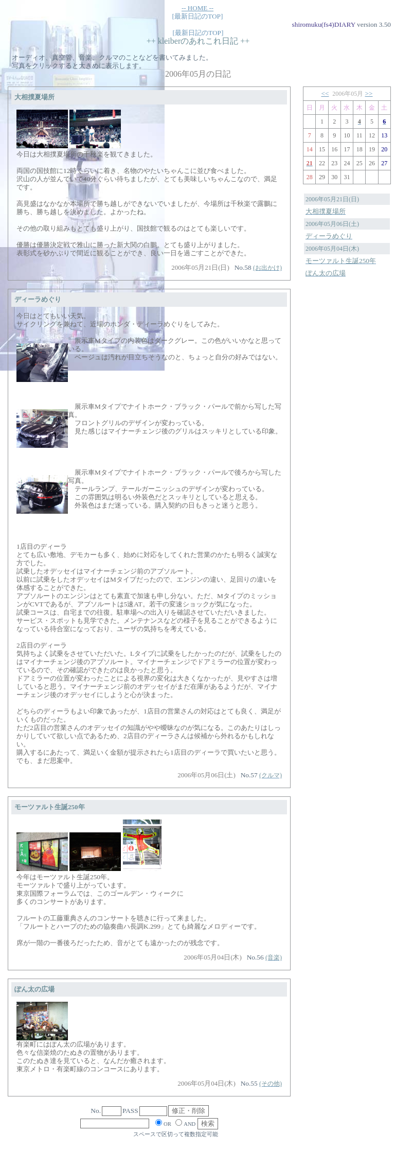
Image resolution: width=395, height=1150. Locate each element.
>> (369, 93)
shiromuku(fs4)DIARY (323, 24)
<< (325, 93)
